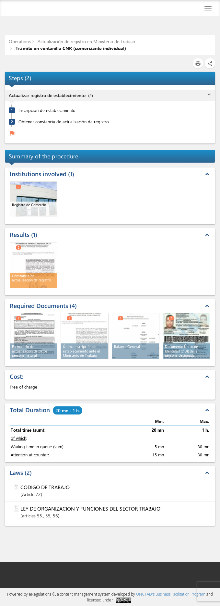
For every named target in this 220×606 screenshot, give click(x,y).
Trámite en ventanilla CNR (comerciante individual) (70, 48)
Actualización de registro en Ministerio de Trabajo (85, 41)
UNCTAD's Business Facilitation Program (170, 594)
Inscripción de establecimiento (46, 110)
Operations (20, 41)
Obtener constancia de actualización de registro (63, 121)
